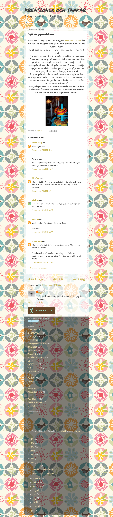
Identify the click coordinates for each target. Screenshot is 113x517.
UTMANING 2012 (34, 388)
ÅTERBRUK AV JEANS (35, 402)
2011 (32, 451)
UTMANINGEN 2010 (35, 392)
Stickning (31, 374)
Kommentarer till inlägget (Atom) (55, 285)
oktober (36, 482)
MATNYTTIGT (32, 350)
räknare (29, 25)
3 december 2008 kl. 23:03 (42, 169)
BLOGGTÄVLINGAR (34, 333)
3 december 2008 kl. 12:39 (42, 150)
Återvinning (32, 406)
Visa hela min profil (35, 302)
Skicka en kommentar (38, 268)
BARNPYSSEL (32, 329)
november (37, 478)
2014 (33, 439)
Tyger (30, 385)
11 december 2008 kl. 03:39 (42, 232)
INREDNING (32, 340)
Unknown (35, 219)
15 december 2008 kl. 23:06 (43, 262)
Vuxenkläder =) (34, 399)
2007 (33, 511)
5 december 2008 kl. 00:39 (42, 210)
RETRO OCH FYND (34, 368)
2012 (33, 447)
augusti (36, 490)
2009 (33, 458)
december (37, 466)
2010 (33, 455)
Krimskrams (37, 241)
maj (35, 498)
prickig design (37, 142)
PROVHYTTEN (32, 364)
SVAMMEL (31, 378)
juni (35, 494)
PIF (29, 361)
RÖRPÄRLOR (32, 371)
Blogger (78, 431)
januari (36, 506)
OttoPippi (35, 178)
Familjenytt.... (33, 336)
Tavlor (30, 381)
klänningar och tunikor (37, 343)
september (37, 486)
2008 (33, 462)
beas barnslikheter (73, 40)
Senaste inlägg (35, 279)
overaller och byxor (36, 357)
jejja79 (41, 292)
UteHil (63, 431)
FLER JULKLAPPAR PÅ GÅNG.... (43, 469)
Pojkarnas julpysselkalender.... (44, 473)
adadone (35, 200)
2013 (33, 443)
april (35, 502)
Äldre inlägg (79, 279)
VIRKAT (30, 395)
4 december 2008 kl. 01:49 (42, 191)
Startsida (58, 279)
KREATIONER (32, 347)
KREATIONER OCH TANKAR (55, 10)
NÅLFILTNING (33, 354)
